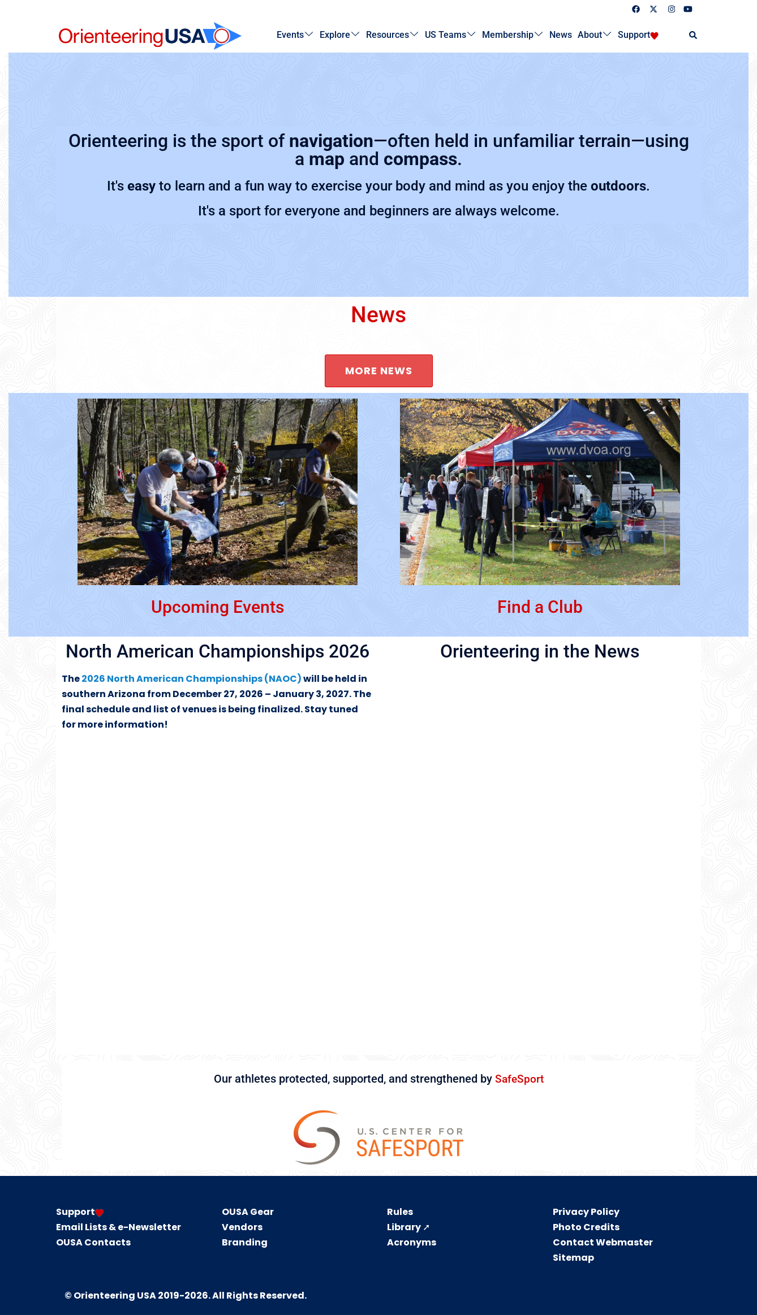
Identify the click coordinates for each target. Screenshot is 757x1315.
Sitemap (573, 1257)
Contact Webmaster (603, 1241)
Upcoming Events (217, 606)
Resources (387, 34)
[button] (693, 35)
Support (634, 34)
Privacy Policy (586, 1211)
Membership (508, 34)
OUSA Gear (248, 1211)
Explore (335, 34)
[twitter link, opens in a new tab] (652, 8)
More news (378, 371)
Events (290, 34)
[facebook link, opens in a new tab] (635, 8)
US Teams (445, 34)
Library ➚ (408, 1226)
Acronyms (411, 1241)
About (590, 34)
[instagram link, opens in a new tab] (670, 8)
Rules (400, 1211)
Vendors (242, 1226)
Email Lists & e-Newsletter (118, 1226)
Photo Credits (586, 1226)
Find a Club (539, 606)
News (560, 34)
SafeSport (519, 1078)
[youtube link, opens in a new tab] (688, 8)
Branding (245, 1241)
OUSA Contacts (93, 1241)
